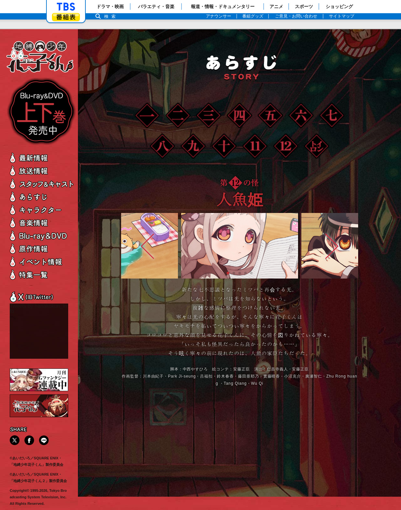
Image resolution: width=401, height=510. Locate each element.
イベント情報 (42, 261)
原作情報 (42, 248)
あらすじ (42, 196)
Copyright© (19, 490)
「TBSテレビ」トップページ (66, 7)
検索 (111, 16)
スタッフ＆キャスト (42, 183)
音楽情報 (42, 222)
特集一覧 (42, 274)
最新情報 (42, 157)
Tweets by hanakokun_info (38, 308)
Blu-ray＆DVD (42, 235)
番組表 (66, 17)
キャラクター (42, 209)
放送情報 (42, 170)
